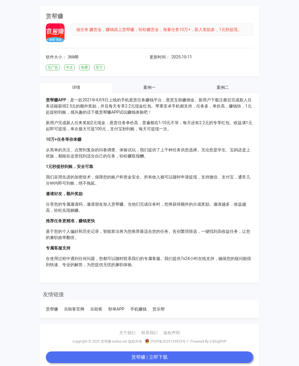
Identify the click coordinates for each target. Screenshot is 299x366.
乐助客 (96, 309)
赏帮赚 (52, 309)
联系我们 (149, 332)
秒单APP (116, 309)
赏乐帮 (158, 309)
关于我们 (127, 332)
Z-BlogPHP (218, 341)
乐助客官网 (74, 309)
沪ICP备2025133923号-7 (167, 341)
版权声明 (172, 332)
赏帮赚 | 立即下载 (149, 357)
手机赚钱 (138, 309)
